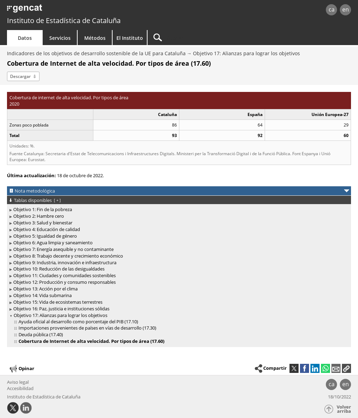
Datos (25, 38)
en (345, 9)
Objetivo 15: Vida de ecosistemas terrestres (57, 302)
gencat (76, 10)
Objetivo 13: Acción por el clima (45, 289)
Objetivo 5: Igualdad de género (45, 236)
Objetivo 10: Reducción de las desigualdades (59, 269)
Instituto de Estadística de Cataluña (64, 20)
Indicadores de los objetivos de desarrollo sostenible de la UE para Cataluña (96, 53)
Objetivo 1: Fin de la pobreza (42, 209)
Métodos (95, 38)
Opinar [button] (21, 368)
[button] (346, 368)
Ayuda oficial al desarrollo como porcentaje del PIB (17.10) (78, 321)
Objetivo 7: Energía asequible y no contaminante (63, 249)
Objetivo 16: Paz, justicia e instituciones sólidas (61, 308)
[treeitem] (178, 209)
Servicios (60, 38)
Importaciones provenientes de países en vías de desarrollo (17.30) (87, 328)
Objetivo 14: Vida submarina (42, 295)
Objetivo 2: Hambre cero (38, 216)
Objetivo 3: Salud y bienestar (42, 222)
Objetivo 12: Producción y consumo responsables (64, 282)
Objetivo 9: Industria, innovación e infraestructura (64, 262)
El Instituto (129, 38)
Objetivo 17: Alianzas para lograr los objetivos (246, 53)
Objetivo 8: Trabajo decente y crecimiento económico (68, 256)
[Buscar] (207, 37)
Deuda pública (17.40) (41, 334)
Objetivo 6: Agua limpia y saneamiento (53, 242)
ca (332, 9)
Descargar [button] (20, 76)
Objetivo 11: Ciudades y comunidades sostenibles (64, 275)
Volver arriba (344, 409)
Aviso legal (18, 382)
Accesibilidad (20, 388)
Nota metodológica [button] (35, 191)
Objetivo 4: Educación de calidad (46, 229)
